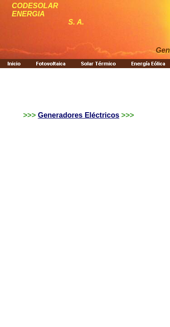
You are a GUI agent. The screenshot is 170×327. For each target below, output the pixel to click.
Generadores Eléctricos (78, 115)
